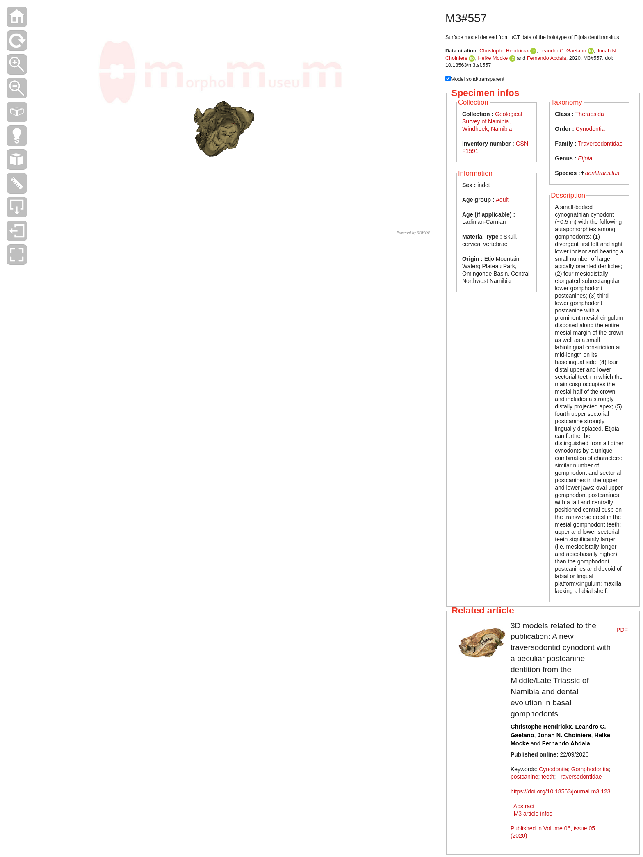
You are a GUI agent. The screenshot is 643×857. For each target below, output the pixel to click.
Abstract (523, 806)
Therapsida (589, 114)
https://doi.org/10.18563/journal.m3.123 (561, 791)
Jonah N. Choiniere (564, 735)
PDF (622, 630)
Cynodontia (590, 128)
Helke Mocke (493, 58)
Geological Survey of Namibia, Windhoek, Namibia (492, 121)
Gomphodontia (590, 769)
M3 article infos (533, 813)
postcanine (524, 776)
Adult (502, 199)
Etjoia (585, 158)
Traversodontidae (600, 143)
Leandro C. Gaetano (562, 51)
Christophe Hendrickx (504, 51)
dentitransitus (602, 173)
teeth (547, 776)
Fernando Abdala (546, 58)
